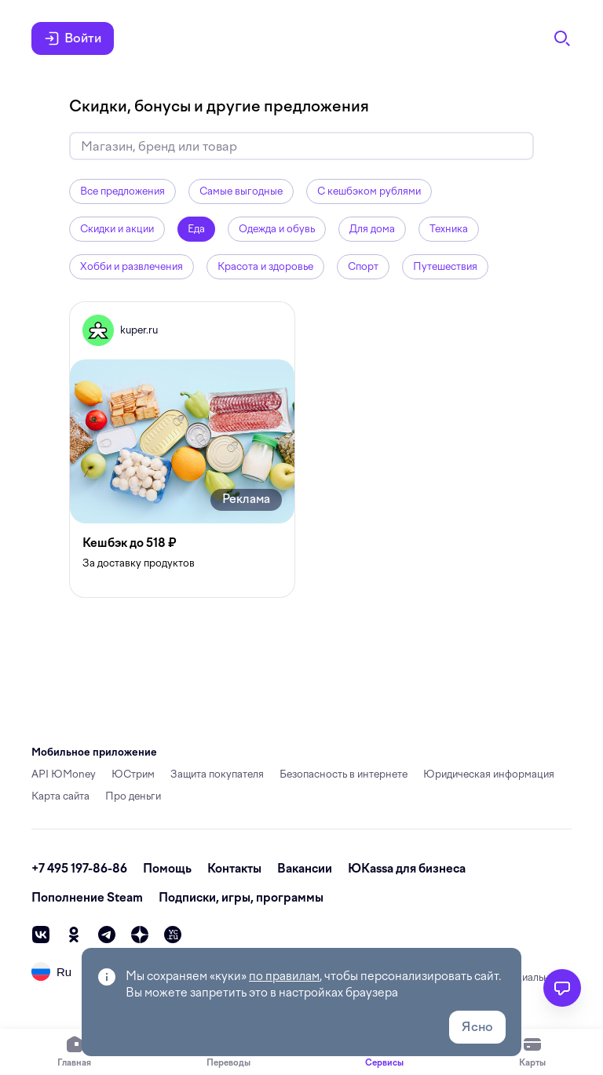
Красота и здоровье (265, 266)
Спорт (363, 266)
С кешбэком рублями (369, 191)
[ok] (73, 934)
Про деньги (133, 796)
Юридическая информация (488, 774)
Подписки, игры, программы (241, 898)
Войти (72, 38)
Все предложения (122, 191)
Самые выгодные (241, 191)
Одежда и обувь (277, 229)
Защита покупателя (217, 774)
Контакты (234, 869)
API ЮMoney (63, 774)
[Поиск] (562, 38)
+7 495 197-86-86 (79, 869)
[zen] (139, 934)
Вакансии (304, 869)
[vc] (172, 934)
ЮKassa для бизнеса (407, 869)
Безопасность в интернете (343, 774)
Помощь (167, 869)
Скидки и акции (117, 229)
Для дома (372, 229)
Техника (448, 229)
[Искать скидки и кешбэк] (301, 146)
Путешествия (445, 266)
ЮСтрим (133, 774)
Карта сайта (60, 796)
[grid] (301, 449)
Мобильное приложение (94, 752)
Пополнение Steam (87, 898)
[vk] (40, 934)
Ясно (477, 1026)
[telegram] (106, 934)
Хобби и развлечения (131, 266)
